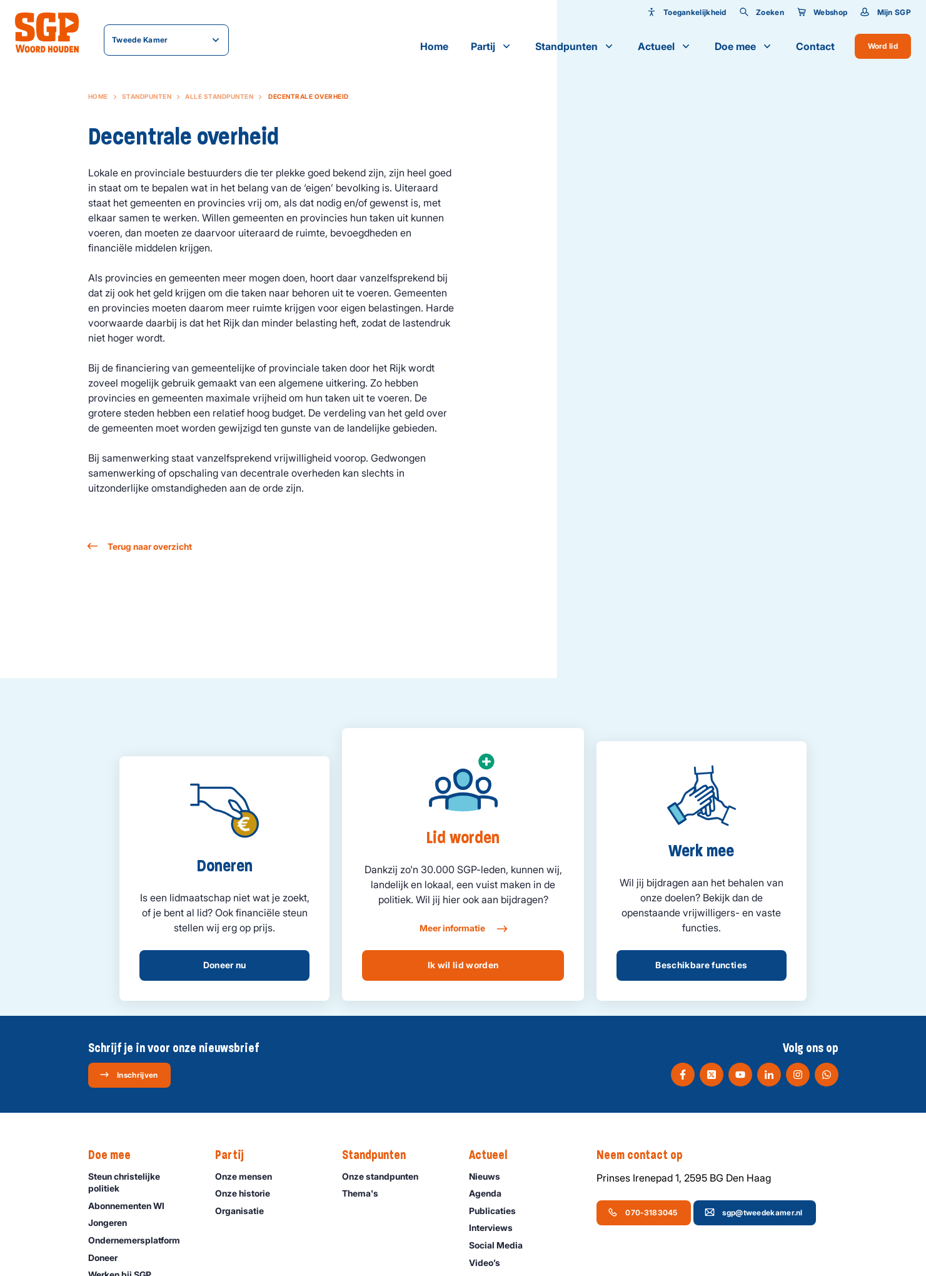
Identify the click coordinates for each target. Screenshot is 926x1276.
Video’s (490, 1262)
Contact (815, 46)
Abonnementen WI (132, 1206)
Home (434, 46)
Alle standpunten (219, 96)
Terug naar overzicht (140, 546)
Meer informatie (463, 929)
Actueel (665, 46)
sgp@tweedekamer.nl (753, 1212)
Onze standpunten (386, 1176)
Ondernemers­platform (139, 1240)
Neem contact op (645, 1155)
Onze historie (248, 1193)
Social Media (501, 1245)
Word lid (883, 46)
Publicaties (498, 1211)
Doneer (108, 1257)
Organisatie (245, 1211)
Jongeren (113, 1222)
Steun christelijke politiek (141, 1182)
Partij (492, 46)
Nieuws (490, 1176)
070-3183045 (642, 1212)
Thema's (366, 1193)
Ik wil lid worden (463, 965)
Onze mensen (249, 1176)
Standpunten (575, 46)
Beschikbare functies (701, 965)
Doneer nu (224, 965)
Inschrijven (128, 1075)
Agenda (491, 1193)
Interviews (496, 1227)
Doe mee (744, 46)
